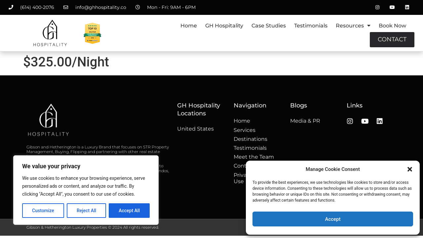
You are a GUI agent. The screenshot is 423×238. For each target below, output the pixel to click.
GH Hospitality (224, 25)
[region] (86, 190)
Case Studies (268, 25)
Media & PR (305, 121)
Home (188, 25)
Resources (353, 25)
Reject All (86, 210)
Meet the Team (254, 157)
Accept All (129, 210)
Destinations (250, 139)
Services (244, 130)
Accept (332, 219)
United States (195, 129)
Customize (43, 210)
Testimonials (310, 25)
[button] (409, 169)
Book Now (392, 25)
